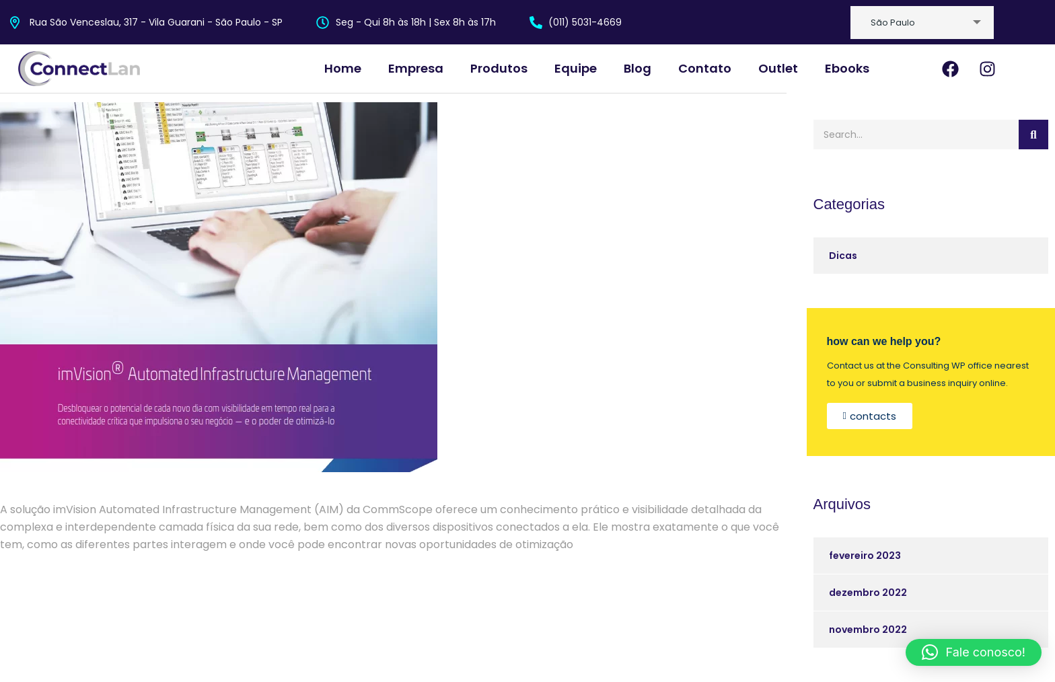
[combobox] (922, 22)
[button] (974, 652)
